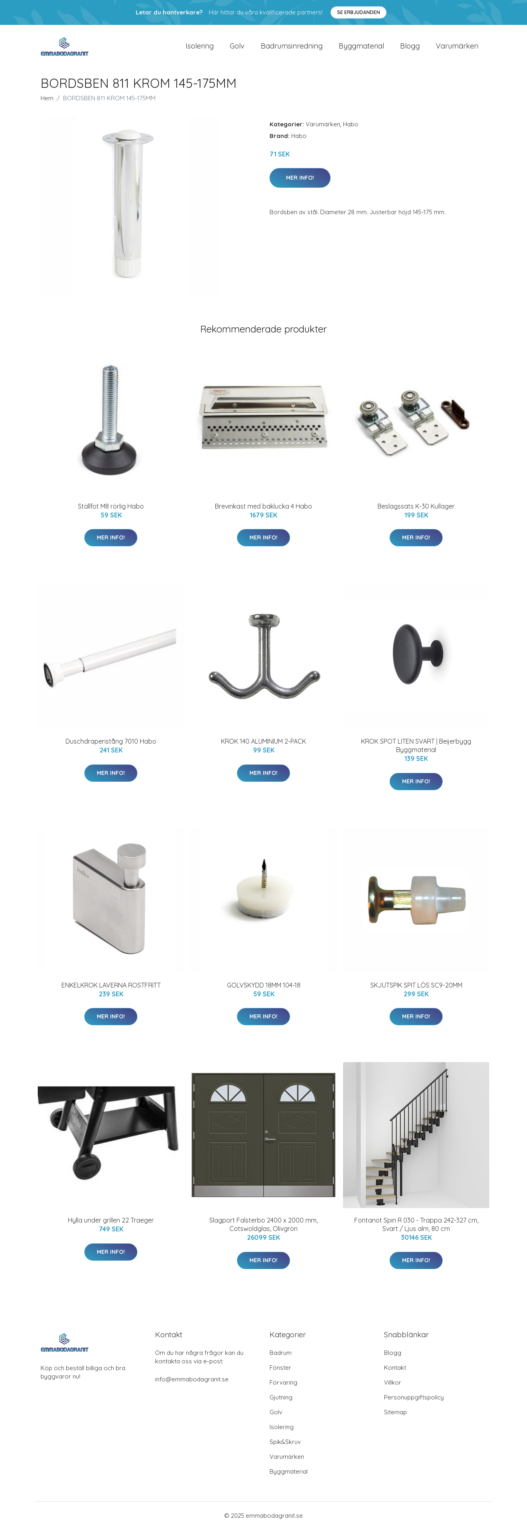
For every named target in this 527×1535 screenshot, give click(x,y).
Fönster (280, 1373)
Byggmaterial (361, 48)
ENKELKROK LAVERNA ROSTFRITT (111, 991)
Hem (47, 103)
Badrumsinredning (292, 48)
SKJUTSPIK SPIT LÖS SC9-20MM (416, 991)
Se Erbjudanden (358, 12)
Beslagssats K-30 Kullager (416, 512)
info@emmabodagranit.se (192, 1385)
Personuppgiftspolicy (414, 1403)
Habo (350, 130)
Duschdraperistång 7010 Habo (110, 747)
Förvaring (283, 1388)
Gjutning (281, 1403)
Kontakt (395, 1373)
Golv (237, 48)
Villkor (392, 1388)
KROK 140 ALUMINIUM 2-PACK (263, 747)
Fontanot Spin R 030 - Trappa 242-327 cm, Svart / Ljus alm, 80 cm (416, 1230)
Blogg (410, 48)
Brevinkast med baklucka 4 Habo (263, 512)
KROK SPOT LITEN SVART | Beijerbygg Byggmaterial (416, 751)
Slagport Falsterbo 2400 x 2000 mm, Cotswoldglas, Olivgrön (263, 1230)
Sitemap (395, 1417)
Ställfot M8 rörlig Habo (111, 512)
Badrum (281, 1358)
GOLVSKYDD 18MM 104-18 (263, 991)
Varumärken (457, 48)
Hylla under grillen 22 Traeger (111, 1226)
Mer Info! (300, 183)
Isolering (200, 48)
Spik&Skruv (285, 1447)
